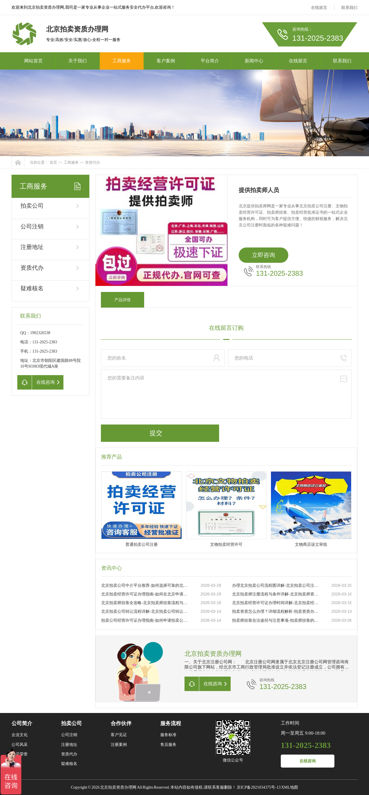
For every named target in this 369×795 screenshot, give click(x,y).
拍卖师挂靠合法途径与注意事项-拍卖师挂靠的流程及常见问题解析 (275, 620)
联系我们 (349, 7)
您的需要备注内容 (226, 394)
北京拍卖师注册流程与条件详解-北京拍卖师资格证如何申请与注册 (275, 594)
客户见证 (119, 735)
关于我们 (77, 60)
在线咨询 (308, 761)
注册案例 (119, 744)
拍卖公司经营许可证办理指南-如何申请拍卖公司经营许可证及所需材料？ (144, 620)
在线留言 (319, 7)
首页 (53, 162)
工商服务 (121, 60)
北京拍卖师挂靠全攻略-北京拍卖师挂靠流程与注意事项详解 (144, 603)
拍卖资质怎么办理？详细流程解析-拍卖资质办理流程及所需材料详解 (275, 611)
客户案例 (166, 60)
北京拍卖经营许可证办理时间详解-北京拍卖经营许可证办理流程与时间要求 (275, 603)
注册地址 (32, 247)
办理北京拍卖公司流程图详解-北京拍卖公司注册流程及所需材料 (275, 585)
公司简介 (22, 723)
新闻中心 (254, 60)
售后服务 (168, 744)
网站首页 (33, 60)
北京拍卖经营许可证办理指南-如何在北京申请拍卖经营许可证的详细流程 (144, 594)
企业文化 (20, 735)
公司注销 (32, 226)
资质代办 (92, 162)
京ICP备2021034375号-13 (258, 787)
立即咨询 (263, 255)
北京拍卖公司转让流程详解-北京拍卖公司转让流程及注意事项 (144, 611)
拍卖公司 (32, 205)
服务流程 (170, 723)
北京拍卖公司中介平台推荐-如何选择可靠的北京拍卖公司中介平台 (144, 585)
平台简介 (210, 60)
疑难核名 (32, 288)
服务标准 (168, 735)
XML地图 (289, 787)
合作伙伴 (121, 723)
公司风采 (20, 744)
